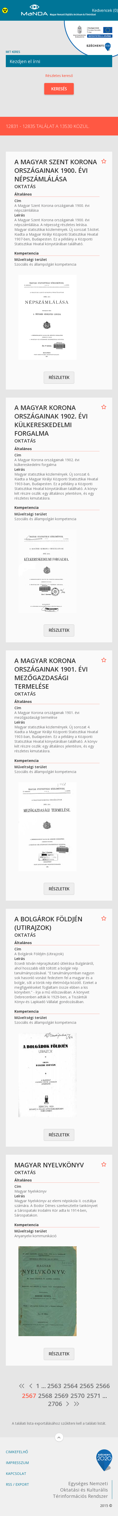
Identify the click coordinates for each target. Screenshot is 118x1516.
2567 (29, 1395)
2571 (94, 1395)
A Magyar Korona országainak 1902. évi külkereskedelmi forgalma (51, 420)
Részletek (59, 377)
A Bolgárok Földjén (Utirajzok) (48, 923)
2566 (103, 1385)
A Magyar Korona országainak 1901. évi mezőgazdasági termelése (51, 673)
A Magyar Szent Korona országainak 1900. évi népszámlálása (55, 170)
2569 (61, 1395)
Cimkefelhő (17, 1451)
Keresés (59, 89)
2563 (54, 1385)
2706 (55, 1403)
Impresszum (17, 1462)
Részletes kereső (59, 75)
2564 (70, 1385)
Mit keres (59, 58)
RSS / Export (17, 1484)
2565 (87, 1385)
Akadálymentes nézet (6, 10)
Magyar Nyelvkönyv (49, 1165)
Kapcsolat (16, 1473)
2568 (45, 1395)
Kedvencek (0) (105, 10)
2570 (77, 1395)
